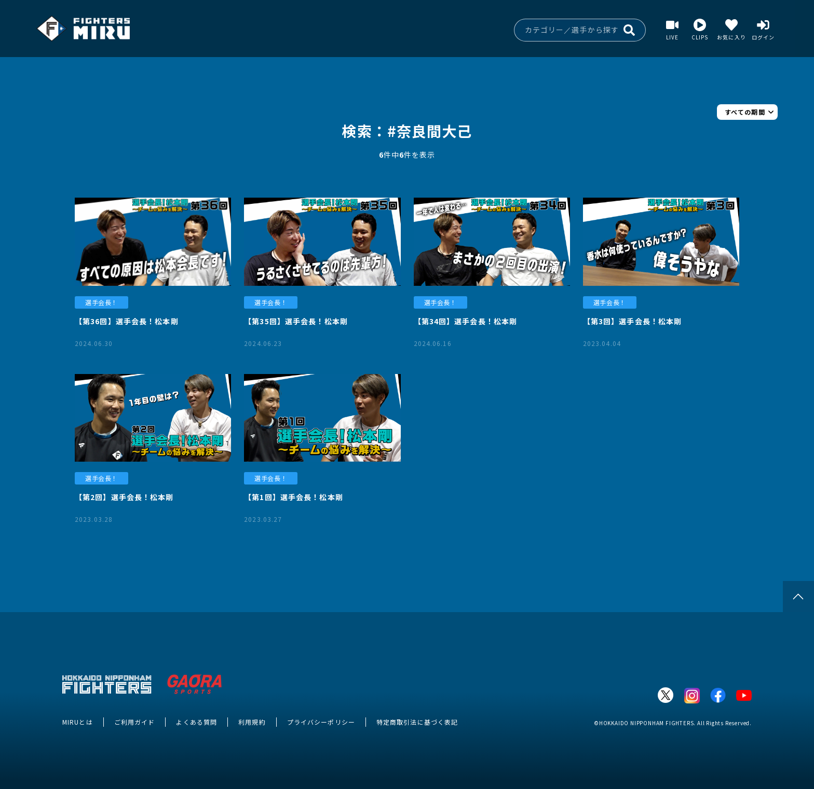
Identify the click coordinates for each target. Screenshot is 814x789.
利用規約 (251, 721)
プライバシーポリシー (321, 721)
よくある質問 (196, 721)
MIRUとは (77, 721)
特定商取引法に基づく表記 (417, 721)
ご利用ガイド (134, 721)
